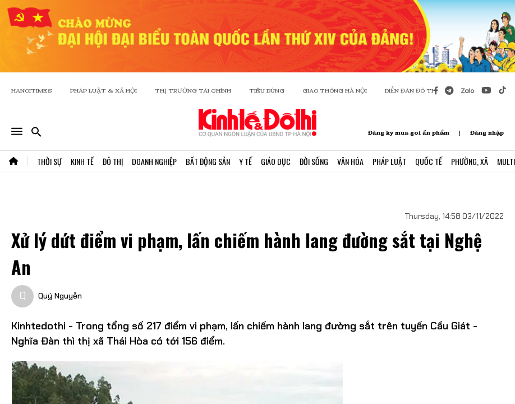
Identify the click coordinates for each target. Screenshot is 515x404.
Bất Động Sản (208, 161)
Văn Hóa (350, 161)
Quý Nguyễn (60, 296)
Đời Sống (314, 161)
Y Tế (245, 161)
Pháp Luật (389, 161)
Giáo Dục (276, 161)
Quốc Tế (428, 161)
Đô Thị (113, 161)
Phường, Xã (469, 161)
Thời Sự (49, 161)
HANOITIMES (31, 90)
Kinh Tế (82, 161)
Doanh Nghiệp (154, 161)
